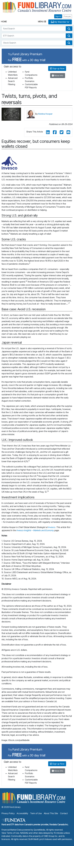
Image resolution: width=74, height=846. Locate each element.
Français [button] (67, 16)
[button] (69, 28)
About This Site (51, 813)
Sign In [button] (58, 16)
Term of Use (36, 813)
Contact (64, 813)
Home (4, 21)
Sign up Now (57, 68)
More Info (57, 75)
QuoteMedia (39, 829)
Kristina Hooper (45, 114)
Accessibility (22, 813)
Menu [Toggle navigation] (42, 21)
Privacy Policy (8, 813)
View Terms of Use (10, 833)
